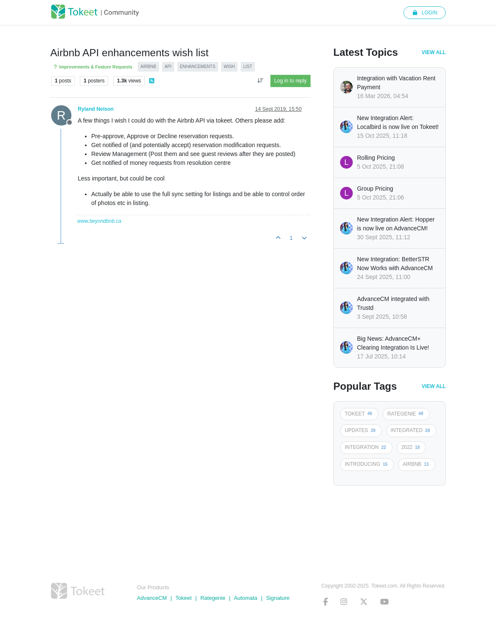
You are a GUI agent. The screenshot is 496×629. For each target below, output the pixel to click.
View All (434, 52)
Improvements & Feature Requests (92, 67)
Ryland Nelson (96, 109)
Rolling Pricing (376, 157)
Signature (278, 598)
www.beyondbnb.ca (99, 221)
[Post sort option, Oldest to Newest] (260, 81)
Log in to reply (290, 81)
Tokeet (183, 598)
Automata (245, 598)
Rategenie (212, 598)
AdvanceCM (152, 598)
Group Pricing (375, 188)
